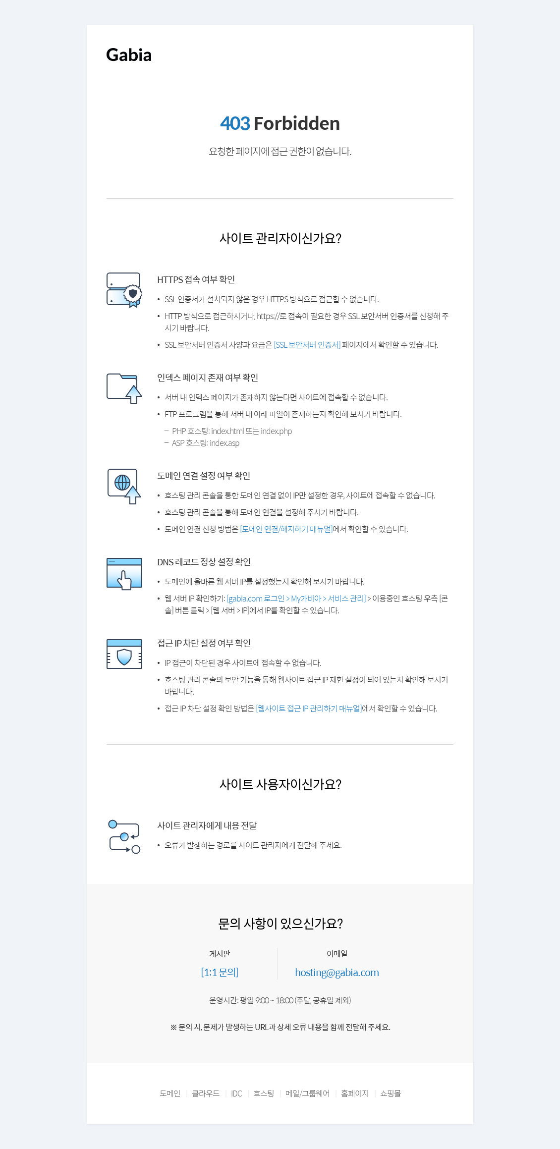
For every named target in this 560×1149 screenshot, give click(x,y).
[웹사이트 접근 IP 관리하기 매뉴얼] (309, 708)
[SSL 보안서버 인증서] (307, 344)
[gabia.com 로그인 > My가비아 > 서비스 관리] (296, 598)
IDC (236, 1093)
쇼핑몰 (390, 1093)
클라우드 (206, 1093)
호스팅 (263, 1093)
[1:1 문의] (219, 972)
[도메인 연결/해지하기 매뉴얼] (286, 529)
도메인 (170, 1093)
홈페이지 (355, 1093)
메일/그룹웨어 (307, 1093)
